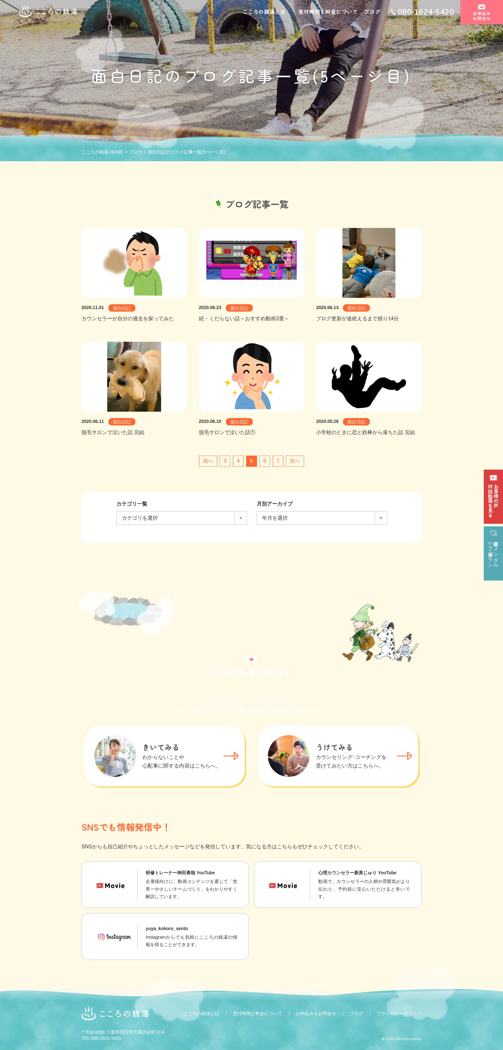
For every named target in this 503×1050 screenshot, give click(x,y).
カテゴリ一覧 (131, 504)
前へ (208, 461)
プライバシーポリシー (399, 1013)
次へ (295, 461)
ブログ (372, 12)
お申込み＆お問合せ (316, 1013)
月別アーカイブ (275, 504)
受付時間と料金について (328, 12)
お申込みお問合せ (481, 16)
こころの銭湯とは (264, 12)
